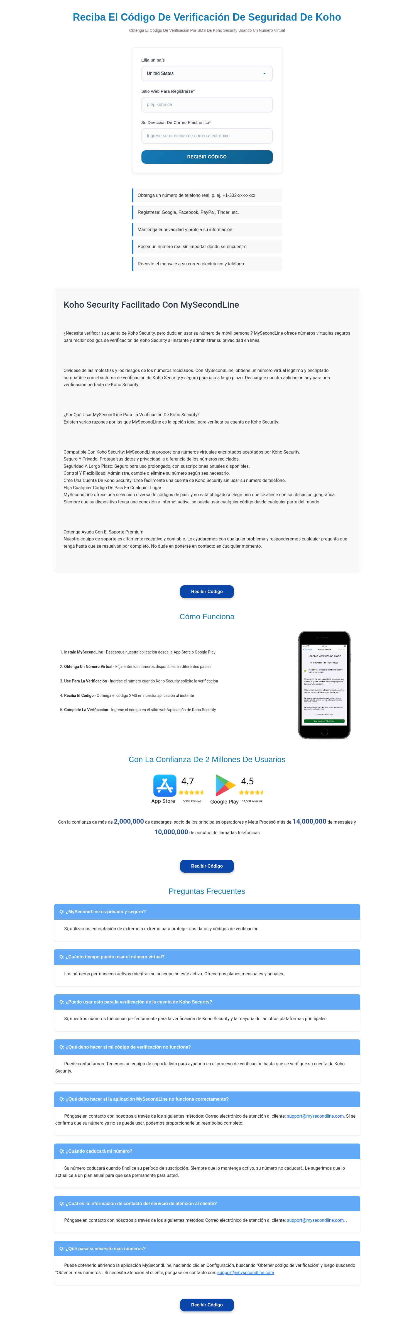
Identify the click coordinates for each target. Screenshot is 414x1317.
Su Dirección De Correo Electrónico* (176, 122)
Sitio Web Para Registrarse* (168, 91)
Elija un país (153, 60)
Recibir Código (207, 591)
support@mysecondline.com (315, 1116)
